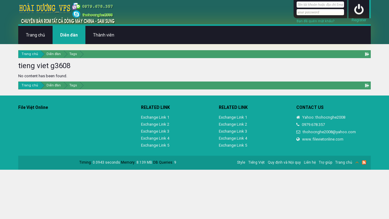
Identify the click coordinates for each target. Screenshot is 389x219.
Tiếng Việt (256, 162)
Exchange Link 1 (155, 117)
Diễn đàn (69, 35)
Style (241, 162)
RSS (364, 162)
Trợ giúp (325, 162)
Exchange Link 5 (155, 145)
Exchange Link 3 (155, 131)
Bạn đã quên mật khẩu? (316, 21)
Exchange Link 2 (155, 124)
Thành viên (103, 35)
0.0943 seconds (106, 162)
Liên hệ (310, 162)
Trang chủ (35, 35)
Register (359, 20)
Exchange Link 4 (155, 138)
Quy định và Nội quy (284, 162)
